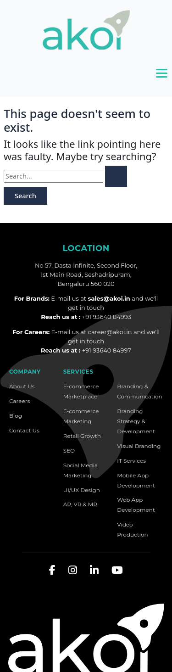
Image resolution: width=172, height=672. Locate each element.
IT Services (131, 460)
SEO (69, 450)
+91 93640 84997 (106, 350)
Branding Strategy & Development (136, 421)
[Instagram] (72, 570)
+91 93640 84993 (106, 316)
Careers (19, 401)
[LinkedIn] (94, 570)
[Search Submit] (116, 176)
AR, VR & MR (80, 504)
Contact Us (24, 430)
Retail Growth (82, 435)
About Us (22, 386)
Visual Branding (139, 445)
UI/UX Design (81, 490)
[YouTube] (117, 570)
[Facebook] (52, 570)
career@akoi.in (110, 332)
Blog (15, 415)
